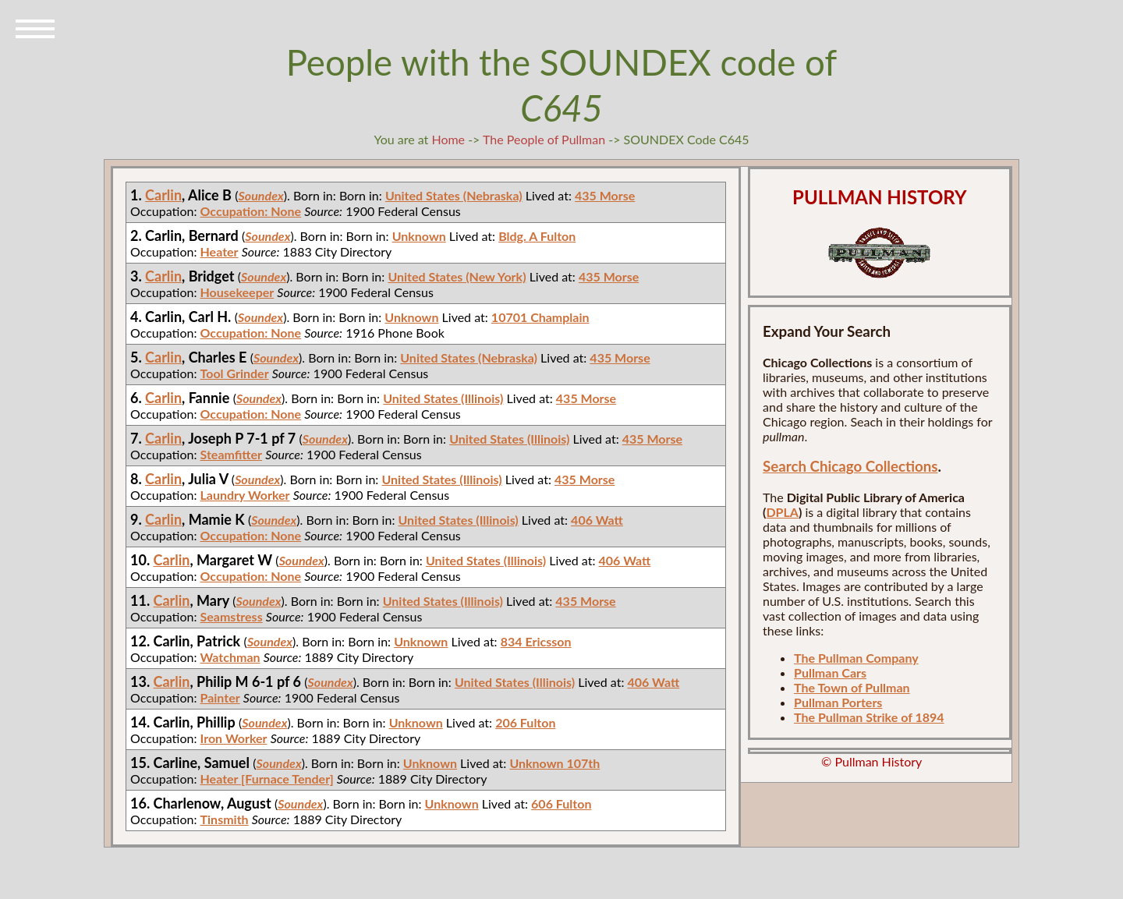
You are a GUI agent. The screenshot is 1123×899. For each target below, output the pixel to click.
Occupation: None (251, 211)
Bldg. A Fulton (537, 235)
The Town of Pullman (852, 687)
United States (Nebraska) (454, 195)
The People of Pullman (544, 139)
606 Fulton (561, 803)
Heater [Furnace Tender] (267, 778)
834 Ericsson (536, 641)
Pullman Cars (830, 672)
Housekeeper (237, 292)
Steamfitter (231, 454)
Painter (220, 697)
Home (448, 139)
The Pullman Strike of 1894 (869, 717)
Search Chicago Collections (850, 466)
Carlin (163, 195)
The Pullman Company (856, 657)
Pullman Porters (838, 702)
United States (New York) (457, 276)
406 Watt (597, 519)
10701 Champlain (540, 317)
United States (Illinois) (443, 398)
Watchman (230, 656)
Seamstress (231, 616)
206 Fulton (525, 722)
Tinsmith (224, 819)
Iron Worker (233, 738)
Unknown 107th (554, 763)
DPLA (782, 511)
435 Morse (605, 195)
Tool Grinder (234, 373)
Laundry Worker (245, 494)
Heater (219, 251)
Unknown (419, 235)
